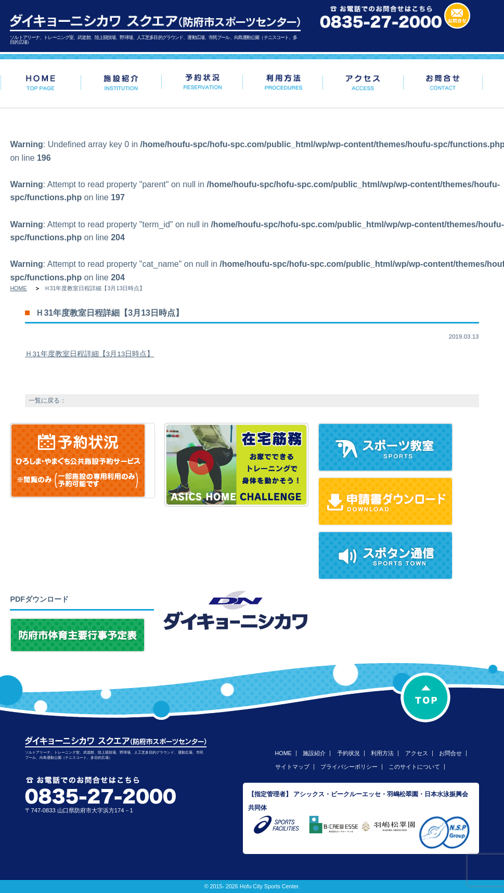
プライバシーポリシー (349, 766)
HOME (18, 288)
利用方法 (382, 753)
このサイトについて (414, 766)
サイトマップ (292, 766)
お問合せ (450, 753)
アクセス (416, 753)
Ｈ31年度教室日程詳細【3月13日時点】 (89, 354)
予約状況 (348, 753)
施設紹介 (314, 753)
